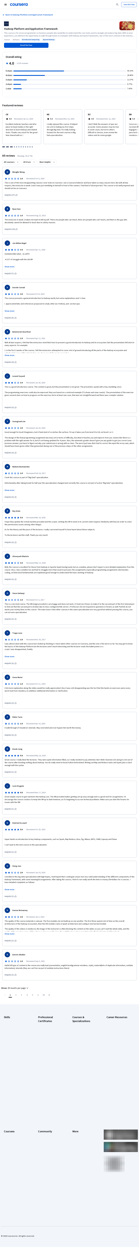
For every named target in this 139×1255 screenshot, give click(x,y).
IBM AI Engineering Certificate (50, 1057)
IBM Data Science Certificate (50, 1069)
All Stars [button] (27, 162)
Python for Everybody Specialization (81, 1072)
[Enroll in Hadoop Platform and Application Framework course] (26, 45)
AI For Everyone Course (82, 1032)
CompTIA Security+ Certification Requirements (118, 1040)
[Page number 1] (10, 995)
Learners (41, 1096)
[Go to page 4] (26, 995)
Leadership (8, 1104)
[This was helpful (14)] (11, 229)
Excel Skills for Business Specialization (82, 1047)
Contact (75, 1121)
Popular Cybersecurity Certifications (116, 1076)
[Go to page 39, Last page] (43, 995)
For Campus (9, 1142)
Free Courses (9, 1154)
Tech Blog (42, 1117)
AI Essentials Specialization (83, 1024)
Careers (7, 1108)
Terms (75, 1104)
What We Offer (10, 1100)
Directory (76, 1129)
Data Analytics (10, 1033)
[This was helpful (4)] (10, 362)
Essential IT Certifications (117, 1045)
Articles (75, 1125)
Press (74, 1096)
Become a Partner (11, 1146)
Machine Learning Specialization (79, 1058)
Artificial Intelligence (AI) (14, 1024)
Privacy (75, 1108)
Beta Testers (43, 1104)
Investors (76, 1100)
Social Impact (9, 1150)
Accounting (8, 1020)
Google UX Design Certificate (50, 1053)
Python (7, 1054)
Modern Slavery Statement (83, 1137)
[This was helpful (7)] (10, 274)
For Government (10, 1137)
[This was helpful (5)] (10, 318)
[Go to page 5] (32, 995)
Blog (40, 1108)
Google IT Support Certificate (50, 1042)
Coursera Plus (9, 1117)
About (6, 1096)
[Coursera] (19, 4)
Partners (41, 1100)
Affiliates (76, 1133)
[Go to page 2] (15, 995)
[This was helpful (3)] (10, 407)
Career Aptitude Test (115, 1020)
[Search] (117, 4)
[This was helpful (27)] (11, 195)
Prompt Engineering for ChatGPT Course (82, 1065)
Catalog (7, 1112)
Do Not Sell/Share (79, 1142)
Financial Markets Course (82, 1052)
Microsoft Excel (10, 1045)
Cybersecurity (10, 1029)
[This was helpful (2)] (10, 542)
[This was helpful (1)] (10, 772)
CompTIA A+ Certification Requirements (117, 1033)
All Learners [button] (9, 162)
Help (74, 1112)
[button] (15, 988)
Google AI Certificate (46, 1024)
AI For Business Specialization (84, 1028)
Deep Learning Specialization (84, 1041)
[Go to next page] (49, 995)
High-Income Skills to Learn (118, 1056)
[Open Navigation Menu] (5, 4)
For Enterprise (10, 1133)
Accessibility (77, 1117)
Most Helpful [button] (45, 162)
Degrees (7, 1129)
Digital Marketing (11, 1037)
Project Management (12, 1049)
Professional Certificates (14, 1121)
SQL (5, 1058)
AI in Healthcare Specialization (84, 1037)
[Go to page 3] (21, 995)
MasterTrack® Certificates (15, 1125)
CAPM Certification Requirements (114, 1026)
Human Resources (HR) (13, 1041)
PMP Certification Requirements (114, 1069)
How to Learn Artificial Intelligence (116, 1062)
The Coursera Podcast (47, 1112)
